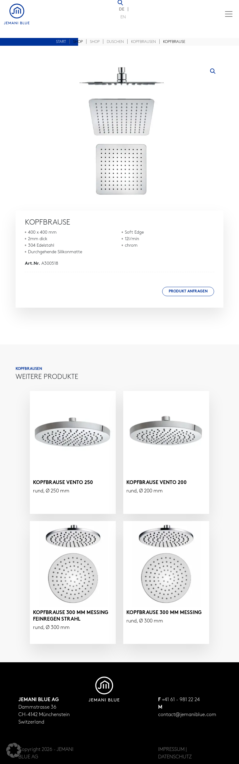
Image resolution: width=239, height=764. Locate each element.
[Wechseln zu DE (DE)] (123, 10)
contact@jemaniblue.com (187, 714)
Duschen (115, 42)
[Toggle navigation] (228, 14)
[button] (212, 71)
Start (61, 42)
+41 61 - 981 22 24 (181, 699)
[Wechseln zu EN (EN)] (123, 18)
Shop (95, 42)
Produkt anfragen (188, 291)
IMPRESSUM (171, 749)
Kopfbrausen (143, 42)
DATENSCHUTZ (175, 757)
